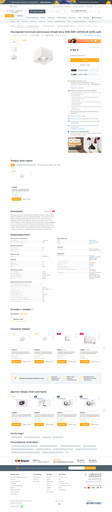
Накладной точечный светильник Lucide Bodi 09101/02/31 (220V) (89, 352)
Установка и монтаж (76, 118)
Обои (79, 17)
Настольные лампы (94, 21)
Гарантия (12, 479)
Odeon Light (50, 481)
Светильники (62, 489)
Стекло (44, 275)
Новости (12, 487)
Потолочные (41, 21)
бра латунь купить (58, 437)
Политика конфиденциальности (19, 477)
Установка (67, 6)
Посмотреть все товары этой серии (49, 165)
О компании (89, 6)
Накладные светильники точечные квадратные (24, 446)
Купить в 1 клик (84, 65)
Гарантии (74, 6)
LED (43, 287)
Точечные (50, 21)
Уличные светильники (64, 485)
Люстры (12, 21)
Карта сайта (13, 494)
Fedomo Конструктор (76, 97)
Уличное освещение (32, 17)
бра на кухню (46, 437)
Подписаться (90, 468)
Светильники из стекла (89, 446)
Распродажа (98, 17)
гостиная (91, 255)
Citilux (48, 489)
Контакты (81, 6)
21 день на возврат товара (77, 116)
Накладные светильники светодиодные (22, 449)
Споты (69, 21)
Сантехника (51, 17)
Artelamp (49, 477)
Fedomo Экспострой (76, 106)
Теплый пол (72, 17)
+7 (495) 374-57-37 (80, 11)
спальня (91, 258)
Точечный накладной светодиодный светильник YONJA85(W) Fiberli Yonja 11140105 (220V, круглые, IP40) (90, 415)
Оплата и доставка (58, 6)
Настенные (25, 21)
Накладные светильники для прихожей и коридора (26, 452)
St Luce (48, 483)
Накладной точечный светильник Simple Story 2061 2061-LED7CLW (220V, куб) (21, 190)
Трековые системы (60, 21)
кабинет (91, 259)
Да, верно (9, 15)
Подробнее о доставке (77, 88)
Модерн (91, 264)
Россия (91, 243)
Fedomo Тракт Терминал (77, 101)
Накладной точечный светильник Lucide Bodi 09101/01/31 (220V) (66, 352)
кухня (95, 258)
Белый (44, 278)
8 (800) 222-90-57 (95, 476)
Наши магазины (14, 491)
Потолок (91, 266)
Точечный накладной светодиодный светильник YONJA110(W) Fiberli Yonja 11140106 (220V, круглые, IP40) (44, 415)
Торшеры (61, 481)
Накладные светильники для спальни (53, 452)
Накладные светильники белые (48, 446)
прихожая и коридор (94, 256)
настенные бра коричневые (32, 437)
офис (95, 259)
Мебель (43, 17)
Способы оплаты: (75, 121)
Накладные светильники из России (63, 449)
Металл (44, 276)
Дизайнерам (98, 6)
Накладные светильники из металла (70, 446)
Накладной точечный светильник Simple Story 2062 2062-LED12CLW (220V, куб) (21, 352)
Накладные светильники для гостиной (86, 449)
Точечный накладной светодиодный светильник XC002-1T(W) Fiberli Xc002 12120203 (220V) (22, 415)
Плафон (44, 294)
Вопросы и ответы (15, 489)
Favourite (49, 485)
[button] (104, 347)
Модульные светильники (79, 21)
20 (89, 261)
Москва (84, 81)
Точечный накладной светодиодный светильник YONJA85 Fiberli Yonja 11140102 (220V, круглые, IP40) (67, 415)
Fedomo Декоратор (76, 92)
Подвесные (33, 21)
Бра (18, 21)
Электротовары (61, 17)
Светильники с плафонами (43, 449)
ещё (67, 452)
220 (90, 267)
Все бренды (50, 491)
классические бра (16, 437)
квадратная (45, 256)
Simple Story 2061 (93, 242)
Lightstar (49, 487)
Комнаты (86, 17)
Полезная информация (16, 485)
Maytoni (49, 479)
